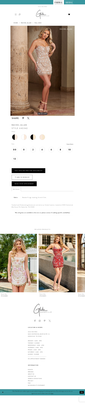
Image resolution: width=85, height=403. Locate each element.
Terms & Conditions (35, 378)
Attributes (16, 189)
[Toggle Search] (20, 14)
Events (30, 369)
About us (31, 374)
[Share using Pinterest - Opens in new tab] (23, 118)
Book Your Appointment (24, 184)
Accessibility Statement (36, 385)
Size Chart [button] (70, 144)
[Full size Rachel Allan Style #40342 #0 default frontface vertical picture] (42, 71)
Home (16, 23)
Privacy (30, 381)
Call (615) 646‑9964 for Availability (29, 170)
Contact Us (32, 376)
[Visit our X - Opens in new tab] (50, 320)
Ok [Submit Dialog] (82, 392)
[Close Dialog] (3, 392)
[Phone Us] (42, 6)
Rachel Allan (26, 23)
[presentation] (18, 263)
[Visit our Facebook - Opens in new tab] (35, 320)
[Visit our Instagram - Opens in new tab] (40, 320)
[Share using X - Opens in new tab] (28, 118)
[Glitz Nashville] (42, 14)
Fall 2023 (37, 23)
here (52, 393)
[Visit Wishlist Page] (69, 14)
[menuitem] (58, 2)
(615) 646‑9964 (32, 332)
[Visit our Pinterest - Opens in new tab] (44, 320)
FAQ (29, 383)
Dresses (31, 372)
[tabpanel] (42, 71)
